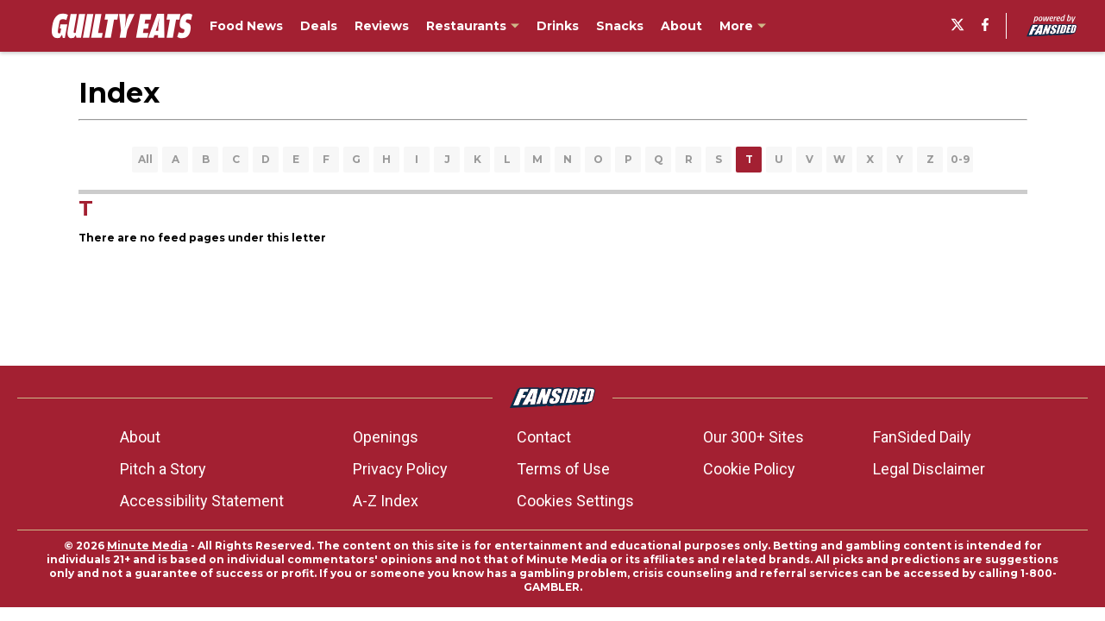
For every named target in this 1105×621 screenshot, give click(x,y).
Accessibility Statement (202, 501)
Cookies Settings (575, 501)
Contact (544, 437)
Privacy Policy (400, 469)
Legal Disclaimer (929, 469)
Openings (385, 437)
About (140, 437)
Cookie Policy (749, 469)
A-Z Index (385, 501)
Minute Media (147, 545)
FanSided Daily (922, 437)
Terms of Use (563, 469)
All (145, 159)
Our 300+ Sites (753, 437)
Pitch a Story (163, 469)
